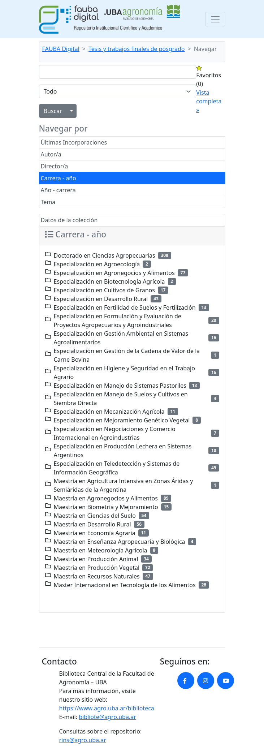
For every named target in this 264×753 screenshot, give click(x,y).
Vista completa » (208, 101)
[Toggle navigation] (215, 19)
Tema (48, 202)
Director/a (54, 166)
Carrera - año (58, 178)
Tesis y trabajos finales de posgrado (136, 49)
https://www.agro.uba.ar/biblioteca (106, 708)
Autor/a (51, 154)
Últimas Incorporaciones (74, 142)
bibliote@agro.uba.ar (107, 717)
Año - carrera (58, 190)
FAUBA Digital (60, 49)
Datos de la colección (69, 220)
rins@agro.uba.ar (82, 740)
